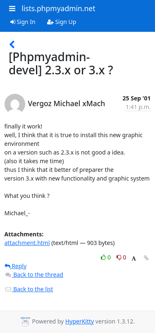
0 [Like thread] (106, 257)
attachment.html (27, 243)
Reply (16, 266)
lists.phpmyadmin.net (58, 8)
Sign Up (61, 22)
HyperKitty (79, 321)
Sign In (23, 22)
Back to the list (29, 289)
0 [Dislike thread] (121, 257)
